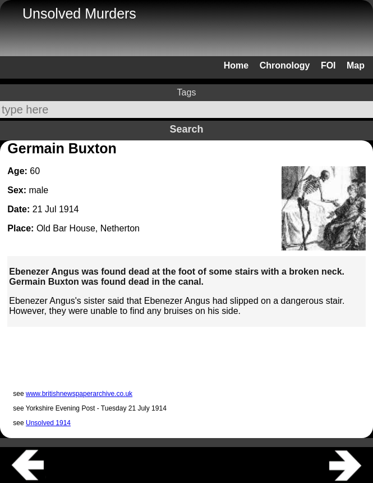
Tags (186, 92)
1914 (69, 209)
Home (236, 65)
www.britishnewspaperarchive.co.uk (79, 394)
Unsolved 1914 (48, 423)
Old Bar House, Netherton (88, 228)
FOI (328, 65)
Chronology (285, 65)
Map (356, 65)
